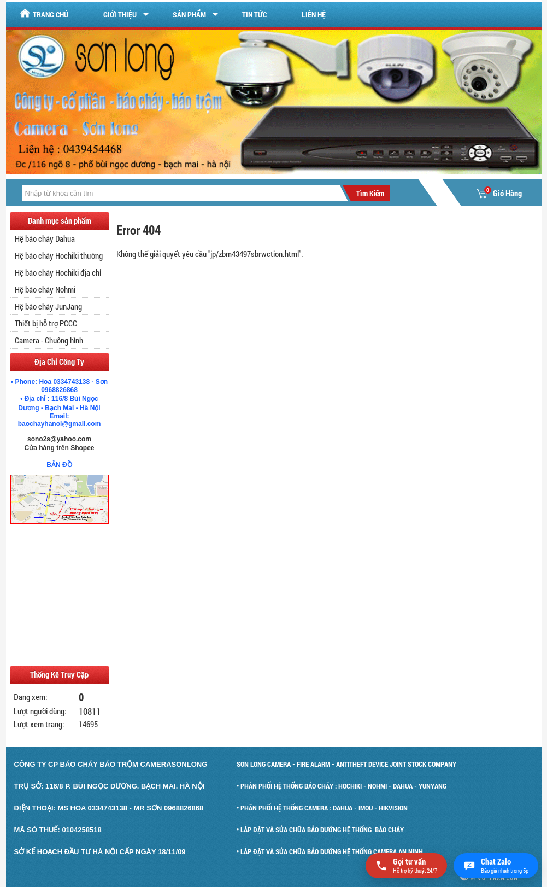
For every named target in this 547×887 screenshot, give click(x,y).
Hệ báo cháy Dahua (45, 238)
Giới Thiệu (120, 14)
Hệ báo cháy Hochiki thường (59, 255)
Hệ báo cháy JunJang (48, 306)
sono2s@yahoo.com (59, 439)
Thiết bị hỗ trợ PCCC (46, 323)
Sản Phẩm (189, 14)
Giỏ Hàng (499, 193)
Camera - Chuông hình (49, 340)
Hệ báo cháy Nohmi (45, 289)
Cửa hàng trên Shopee (59, 448)
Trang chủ (44, 14)
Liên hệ (314, 14)
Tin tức (254, 14)
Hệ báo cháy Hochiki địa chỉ (58, 272)
